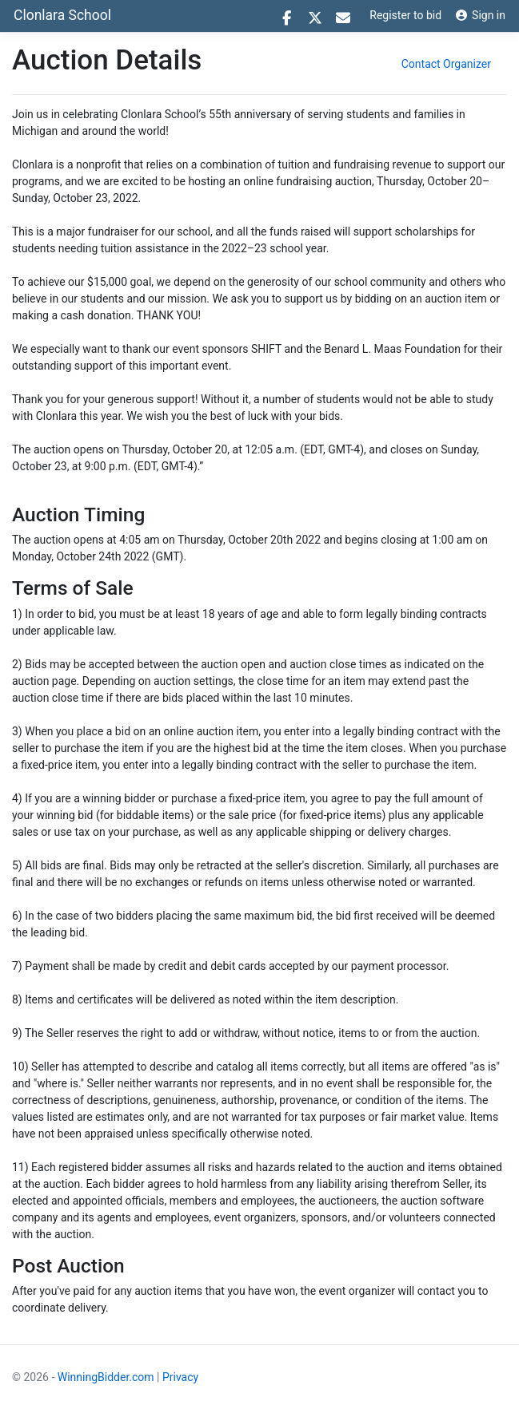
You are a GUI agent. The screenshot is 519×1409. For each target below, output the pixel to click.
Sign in (480, 15)
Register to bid (405, 15)
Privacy (180, 1377)
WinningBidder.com (106, 1377)
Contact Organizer (446, 63)
